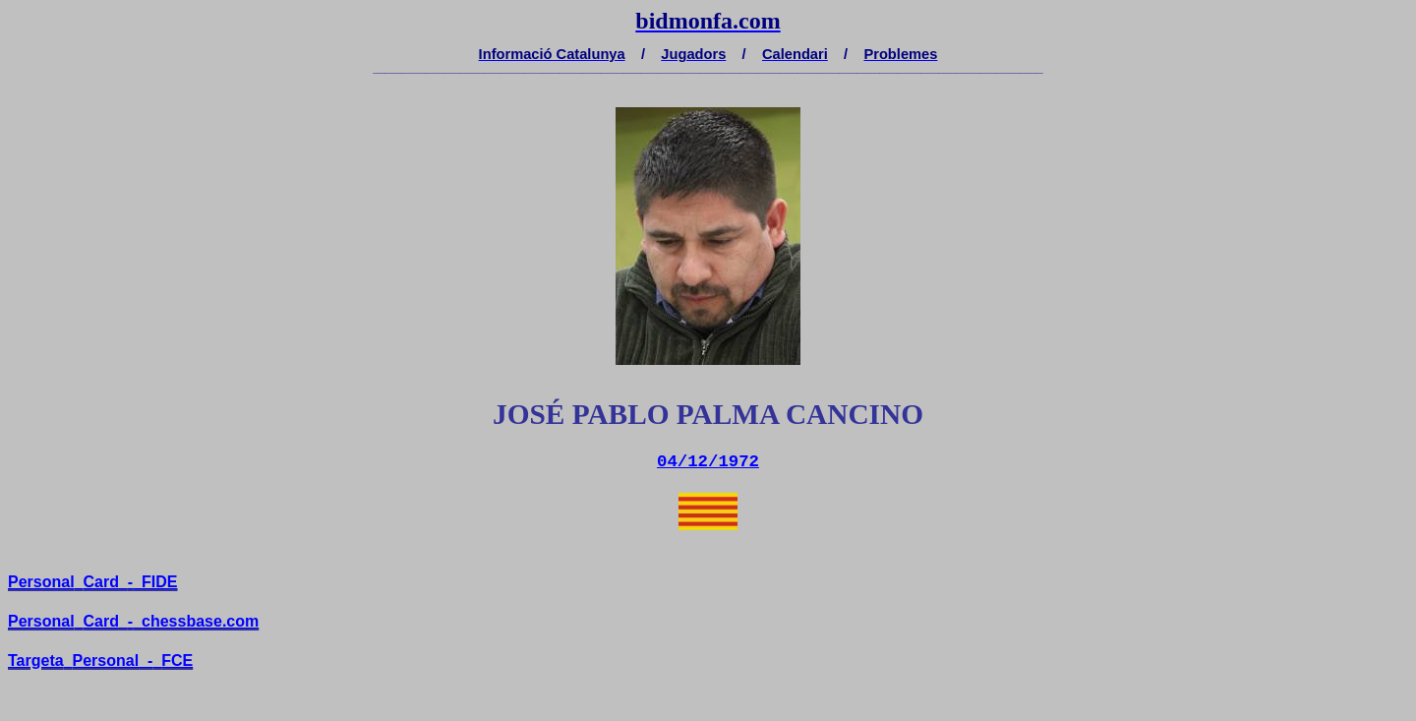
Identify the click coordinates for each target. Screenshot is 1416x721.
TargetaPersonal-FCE (100, 660)
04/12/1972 (708, 461)
